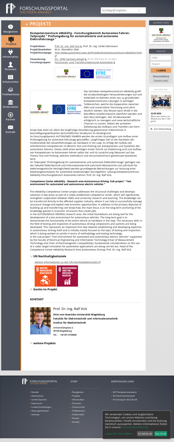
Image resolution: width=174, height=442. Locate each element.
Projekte (11, 43)
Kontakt (10, 130)
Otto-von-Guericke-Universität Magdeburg (79, 314)
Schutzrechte (11, 80)
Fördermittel (10, 105)
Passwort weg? (160, 80)
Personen (10, 68)
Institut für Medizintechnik (69, 322)
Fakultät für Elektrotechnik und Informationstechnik (85, 318)
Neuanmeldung (161, 76)
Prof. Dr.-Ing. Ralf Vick (67, 46)
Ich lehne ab (145, 433)
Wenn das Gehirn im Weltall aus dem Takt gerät (160, 118)
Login (162, 70)
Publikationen (11, 93)
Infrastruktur (11, 55)
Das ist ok (160, 433)
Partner (10, 118)
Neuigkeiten (10, 30)
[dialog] (137, 425)
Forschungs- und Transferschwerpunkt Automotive (84, 62)
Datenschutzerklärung (135, 427)
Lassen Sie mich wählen (118, 433)
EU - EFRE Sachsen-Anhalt (70, 59)
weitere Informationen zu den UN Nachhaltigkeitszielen (66, 262)
